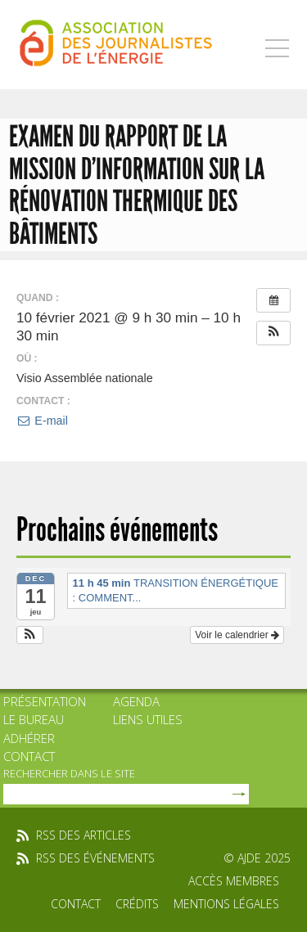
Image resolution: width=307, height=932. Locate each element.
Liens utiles (148, 719)
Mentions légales (226, 904)
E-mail (42, 420)
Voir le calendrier (237, 635)
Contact (29, 756)
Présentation (44, 701)
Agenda (136, 701)
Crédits (137, 904)
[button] (273, 333)
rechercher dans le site (69, 773)
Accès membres (233, 881)
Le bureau (33, 719)
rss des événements (95, 858)
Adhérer (29, 738)
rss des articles (83, 835)
